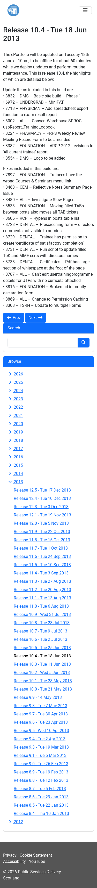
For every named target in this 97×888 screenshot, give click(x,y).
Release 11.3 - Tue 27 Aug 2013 (42, 581)
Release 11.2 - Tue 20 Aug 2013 (42, 589)
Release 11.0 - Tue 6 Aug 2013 (41, 606)
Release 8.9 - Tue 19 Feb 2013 (41, 772)
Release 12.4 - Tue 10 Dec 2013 (42, 498)
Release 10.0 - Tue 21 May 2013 (43, 689)
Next (35, 317)
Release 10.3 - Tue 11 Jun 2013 (42, 664)
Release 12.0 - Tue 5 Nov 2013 (41, 523)
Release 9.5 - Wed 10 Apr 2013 (41, 730)
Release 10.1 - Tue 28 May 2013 (43, 680)
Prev (13, 317)
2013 (15, 481)
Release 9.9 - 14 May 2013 (38, 697)
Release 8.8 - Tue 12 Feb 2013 (41, 780)
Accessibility (14, 861)
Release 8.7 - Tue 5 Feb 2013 (40, 788)
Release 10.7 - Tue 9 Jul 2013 (40, 631)
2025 (15, 382)
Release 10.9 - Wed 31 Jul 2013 (42, 614)
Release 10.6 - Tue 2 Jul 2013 (40, 639)
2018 (15, 440)
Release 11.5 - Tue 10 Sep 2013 (42, 564)
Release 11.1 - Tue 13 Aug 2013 (42, 597)
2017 (15, 448)
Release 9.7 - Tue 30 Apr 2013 (41, 714)
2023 (15, 398)
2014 (15, 473)
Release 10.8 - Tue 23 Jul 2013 (42, 622)
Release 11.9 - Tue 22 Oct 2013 (42, 531)
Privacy (10, 855)
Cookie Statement (36, 855)
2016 (15, 456)
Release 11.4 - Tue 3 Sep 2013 (41, 573)
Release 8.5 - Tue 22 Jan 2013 (41, 805)
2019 (15, 432)
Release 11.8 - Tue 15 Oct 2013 (42, 539)
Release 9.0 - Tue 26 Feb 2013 (41, 763)
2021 (15, 415)
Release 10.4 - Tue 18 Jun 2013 (42, 655)
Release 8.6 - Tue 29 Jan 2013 (41, 796)
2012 (15, 821)
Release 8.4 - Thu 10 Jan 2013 (41, 813)
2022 (15, 407)
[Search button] (83, 342)
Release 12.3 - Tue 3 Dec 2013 (41, 506)
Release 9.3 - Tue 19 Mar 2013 (41, 747)
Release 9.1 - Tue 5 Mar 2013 (40, 755)
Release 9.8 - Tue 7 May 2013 (40, 705)
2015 (15, 465)
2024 (15, 390)
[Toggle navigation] (85, 10)
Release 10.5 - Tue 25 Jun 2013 (42, 647)
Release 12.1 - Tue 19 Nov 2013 (42, 515)
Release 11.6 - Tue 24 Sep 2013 (42, 556)
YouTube (37, 861)
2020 (15, 423)
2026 (15, 374)
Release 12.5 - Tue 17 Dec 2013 (42, 490)
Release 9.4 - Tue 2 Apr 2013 (39, 738)
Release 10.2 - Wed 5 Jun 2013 (42, 672)
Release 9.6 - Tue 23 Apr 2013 (41, 722)
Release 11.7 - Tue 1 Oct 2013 (41, 548)
